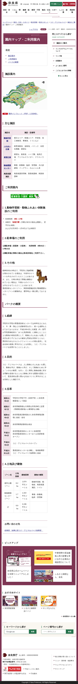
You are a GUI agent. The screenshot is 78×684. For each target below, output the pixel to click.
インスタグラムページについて (64, 50)
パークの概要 (13, 62)
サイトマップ (59, 669)
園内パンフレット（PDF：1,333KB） (23, 114)
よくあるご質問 (61, 65)
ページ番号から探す (53, 627)
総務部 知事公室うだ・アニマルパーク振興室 (24, 530)
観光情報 (34, 22)
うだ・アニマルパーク (58, 22)
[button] (24, 4)
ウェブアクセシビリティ (63, 665)
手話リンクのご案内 (32, 669)
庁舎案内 (34, 673)
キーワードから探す (16, 627)
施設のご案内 (61, 43)
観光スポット (43, 22)
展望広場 (7, 157)
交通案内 (59, 61)
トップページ (7, 22)
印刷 (44, 29)
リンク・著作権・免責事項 (64, 660)
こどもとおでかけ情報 (63, 70)
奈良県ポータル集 (69, 616)
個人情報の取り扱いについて (65, 656)
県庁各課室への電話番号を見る (15, 673)
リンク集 (59, 56)
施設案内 (11, 56)
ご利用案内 (12, 59)
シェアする (33, 29)
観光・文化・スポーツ (21, 22)
